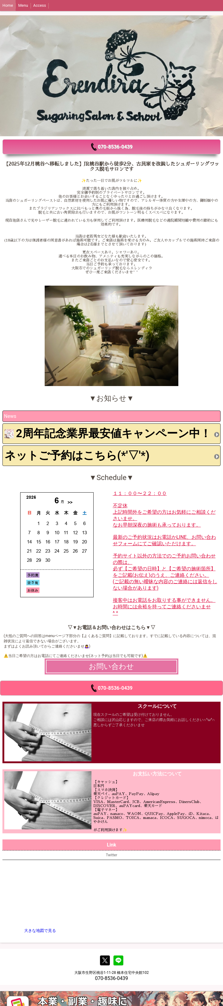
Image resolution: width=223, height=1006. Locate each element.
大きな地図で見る (40, 930)
